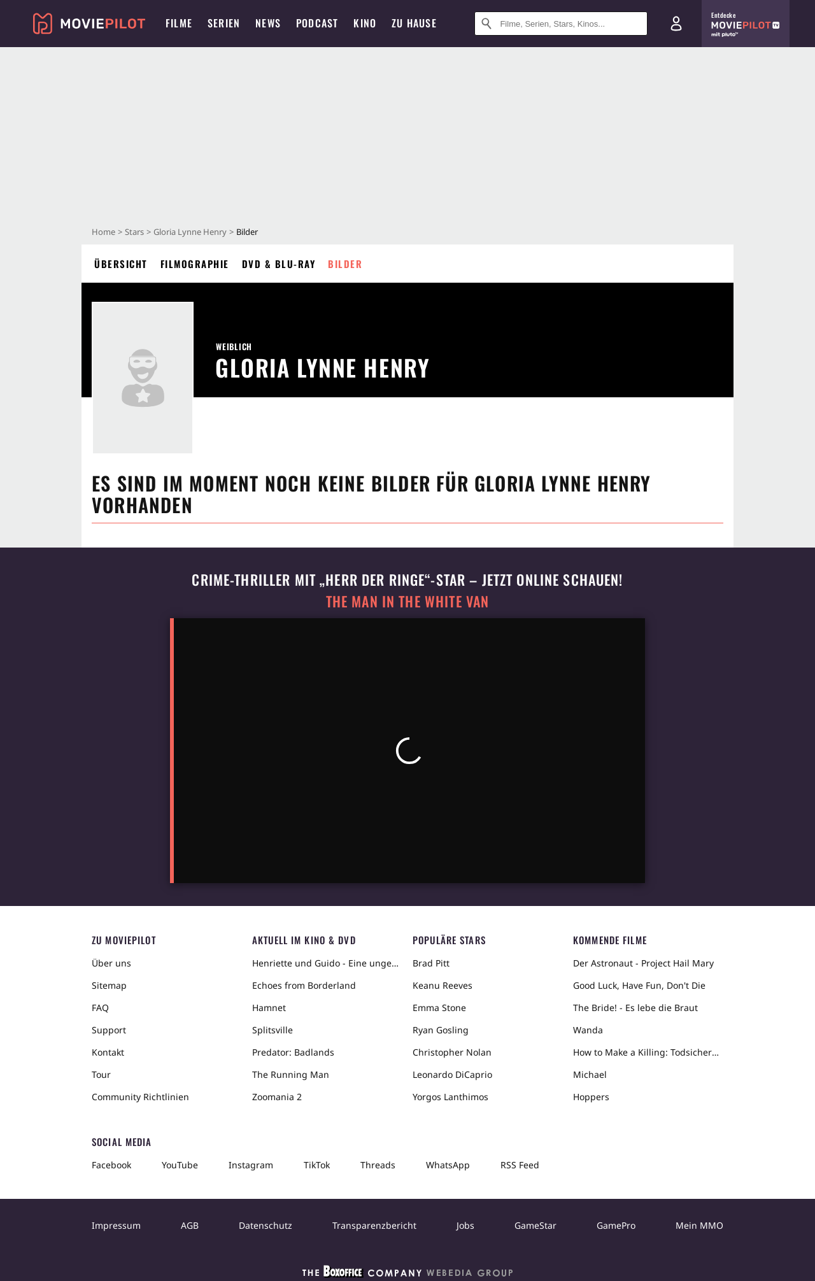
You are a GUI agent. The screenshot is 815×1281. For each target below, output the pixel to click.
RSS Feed (519, 1165)
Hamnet (269, 1007)
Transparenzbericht (374, 1225)
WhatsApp (448, 1165)
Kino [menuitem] (364, 23)
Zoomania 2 (277, 1097)
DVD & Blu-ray (279, 264)
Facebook (111, 1165)
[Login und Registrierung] (676, 23)
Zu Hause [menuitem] (414, 23)
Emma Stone (439, 1007)
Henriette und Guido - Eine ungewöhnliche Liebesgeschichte (327, 963)
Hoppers (591, 1097)
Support (109, 1030)
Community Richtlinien (140, 1097)
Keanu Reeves (442, 985)
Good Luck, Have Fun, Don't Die (639, 985)
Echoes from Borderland (304, 985)
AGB (190, 1225)
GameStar (535, 1225)
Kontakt (108, 1052)
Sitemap (109, 985)
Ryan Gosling (441, 1030)
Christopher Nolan (452, 1052)
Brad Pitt (431, 963)
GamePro (616, 1225)
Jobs (465, 1225)
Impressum (116, 1225)
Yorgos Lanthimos (450, 1097)
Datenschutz (265, 1225)
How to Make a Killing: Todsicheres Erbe (648, 1052)
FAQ (100, 1007)
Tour (101, 1074)
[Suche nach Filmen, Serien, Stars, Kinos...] (561, 23)
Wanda (588, 1030)
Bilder (345, 264)
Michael (590, 1074)
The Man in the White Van (407, 601)
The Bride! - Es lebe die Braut (635, 1007)
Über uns (111, 963)
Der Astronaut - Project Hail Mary (643, 963)
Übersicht (121, 264)
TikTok (317, 1165)
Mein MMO (699, 1225)
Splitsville (272, 1030)
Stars (134, 231)
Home (103, 231)
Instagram (251, 1165)
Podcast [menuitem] (317, 23)
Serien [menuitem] (224, 23)
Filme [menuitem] (179, 23)
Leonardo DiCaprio (452, 1074)
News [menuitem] (268, 23)
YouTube (180, 1165)
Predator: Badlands (293, 1052)
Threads (377, 1165)
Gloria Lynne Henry (190, 231)
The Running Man (290, 1074)
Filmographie (194, 264)
